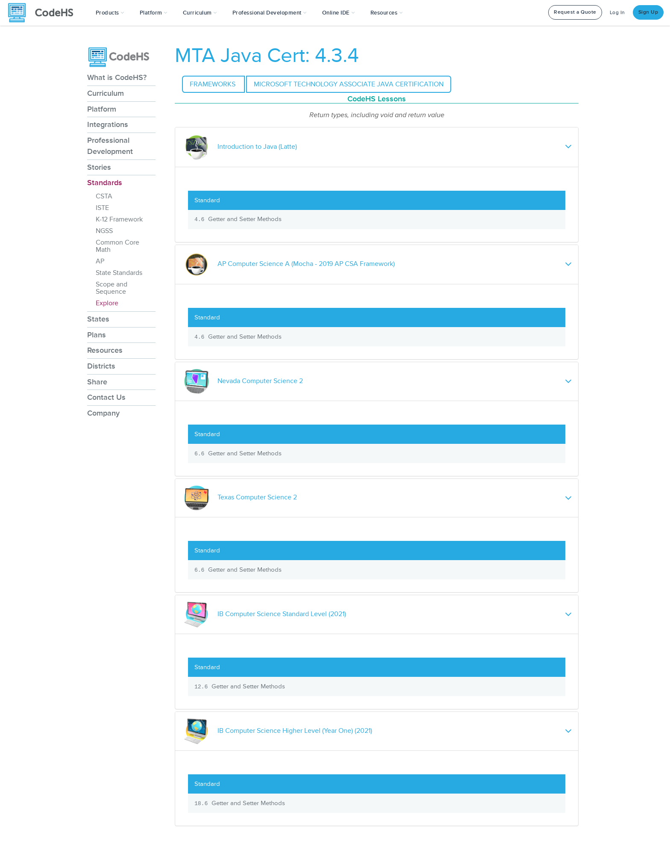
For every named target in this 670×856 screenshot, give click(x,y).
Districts (101, 366)
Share (97, 382)
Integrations (107, 124)
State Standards (119, 273)
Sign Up (648, 12)
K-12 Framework (119, 219)
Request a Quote (575, 12)
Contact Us (106, 397)
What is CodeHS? (117, 77)
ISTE (102, 208)
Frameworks (213, 84)
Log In (617, 12)
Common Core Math (117, 246)
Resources (105, 350)
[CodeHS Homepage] (44, 13)
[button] (110, 13)
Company (103, 413)
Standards (104, 182)
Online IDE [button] (338, 12)
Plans (96, 334)
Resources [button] (386, 12)
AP (100, 261)
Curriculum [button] (200, 12)
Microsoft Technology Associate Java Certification (349, 84)
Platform (101, 109)
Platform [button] (154, 12)
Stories (99, 167)
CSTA (104, 196)
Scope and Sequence (111, 288)
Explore (107, 303)
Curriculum (105, 93)
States (98, 319)
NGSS (104, 231)
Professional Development (110, 146)
